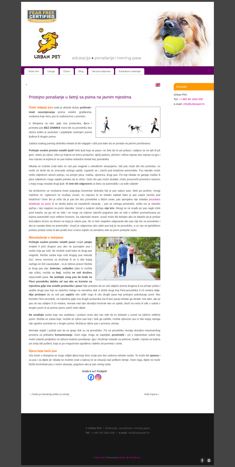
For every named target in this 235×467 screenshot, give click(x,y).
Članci (66, 71)
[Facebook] (91, 377)
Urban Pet (33, 71)
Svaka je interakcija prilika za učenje (49, 394)
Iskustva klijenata (101, 71)
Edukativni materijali (129, 71)
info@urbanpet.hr (194, 103)
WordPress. (135, 457)
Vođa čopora (151, 394)
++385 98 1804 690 (191, 99)
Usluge (51, 71)
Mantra (122, 457)
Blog (81, 71)
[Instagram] (98, 377)
